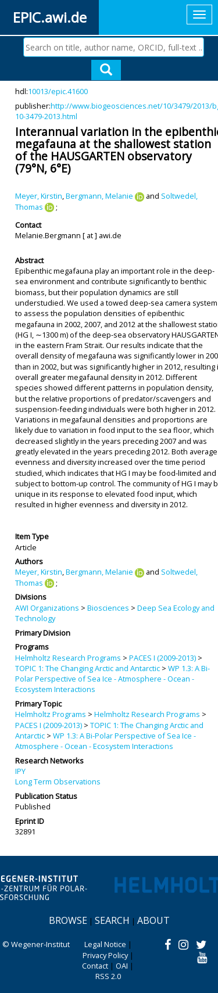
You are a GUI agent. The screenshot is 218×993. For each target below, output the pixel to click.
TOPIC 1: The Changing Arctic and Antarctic (87, 668)
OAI (122, 965)
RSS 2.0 (108, 976)
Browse (68, 920)
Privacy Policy (105, 955)
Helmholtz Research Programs (68, 658)
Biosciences (108, 608)
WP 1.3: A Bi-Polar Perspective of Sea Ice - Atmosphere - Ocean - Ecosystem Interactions (112, 679)
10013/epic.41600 (58, 91)
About (153, 920)
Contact (95, 965)
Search (112, 920)
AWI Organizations (47, 608)
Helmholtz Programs (50, 714)
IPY (20, 771)
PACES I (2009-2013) (162, 658)
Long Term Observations (58, 781)
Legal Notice (105, 944)
